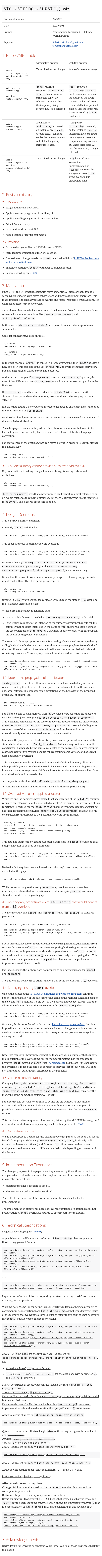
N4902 (33, 273)
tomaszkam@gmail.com (65, 45)
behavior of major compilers (68, 1024)
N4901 (37, 1231)
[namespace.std (57, 1062)
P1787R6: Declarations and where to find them (56, 993)
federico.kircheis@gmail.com (68, 42)
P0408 (81, 1124)
